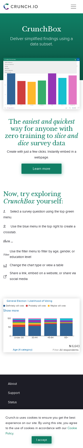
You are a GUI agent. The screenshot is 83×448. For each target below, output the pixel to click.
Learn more (41, 168)
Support (14, 392)
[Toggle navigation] (73, 6)
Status (12, 402)
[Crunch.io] (21, 7)
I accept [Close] (41, 440)
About (12, 383)
